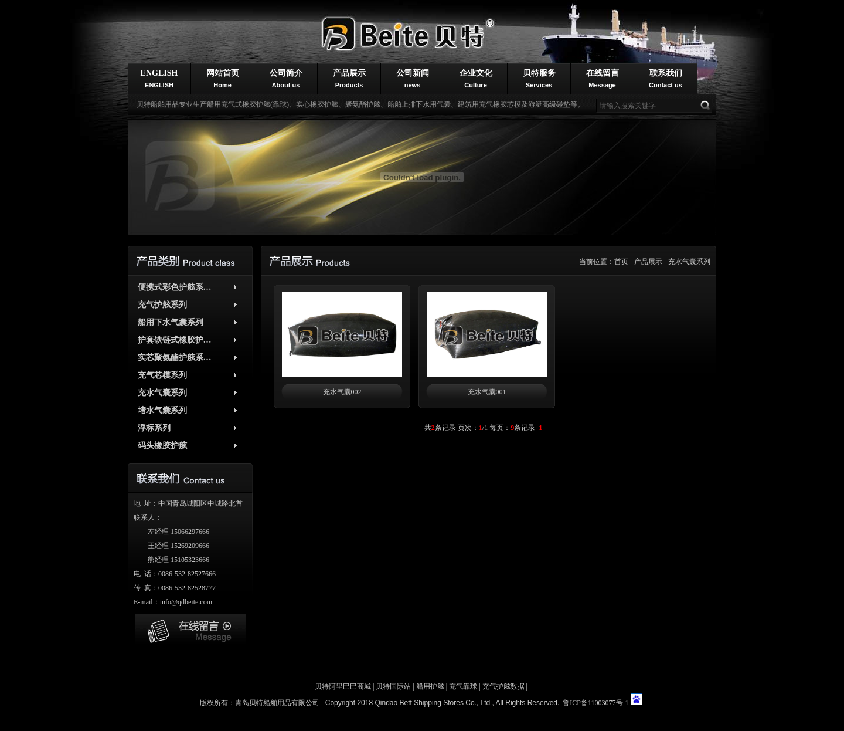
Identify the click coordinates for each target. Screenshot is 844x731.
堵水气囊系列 (162, 410)
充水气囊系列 (689, 262)
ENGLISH (159, 79)
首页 (621, 262)
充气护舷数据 (503, 686)
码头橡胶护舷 (162, 445)
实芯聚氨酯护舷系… (175, 357)
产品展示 (349, 79)
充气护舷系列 (162, 304)
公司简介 (286, 79)
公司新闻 (412, 79)
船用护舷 (430, 686)
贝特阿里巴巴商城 (343, 686)
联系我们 (665, 79)
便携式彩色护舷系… (175, 287)
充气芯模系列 (162, 375)
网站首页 (222, 79)
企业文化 (476, 79)
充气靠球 (463, 686)
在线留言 (602, 79)
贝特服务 (539, 79)
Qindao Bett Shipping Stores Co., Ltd (433, 703)
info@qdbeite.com (186, 602)
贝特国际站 (393, 686)
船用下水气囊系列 (170, 322)
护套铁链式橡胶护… (175, 340)
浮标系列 (154, 428)
